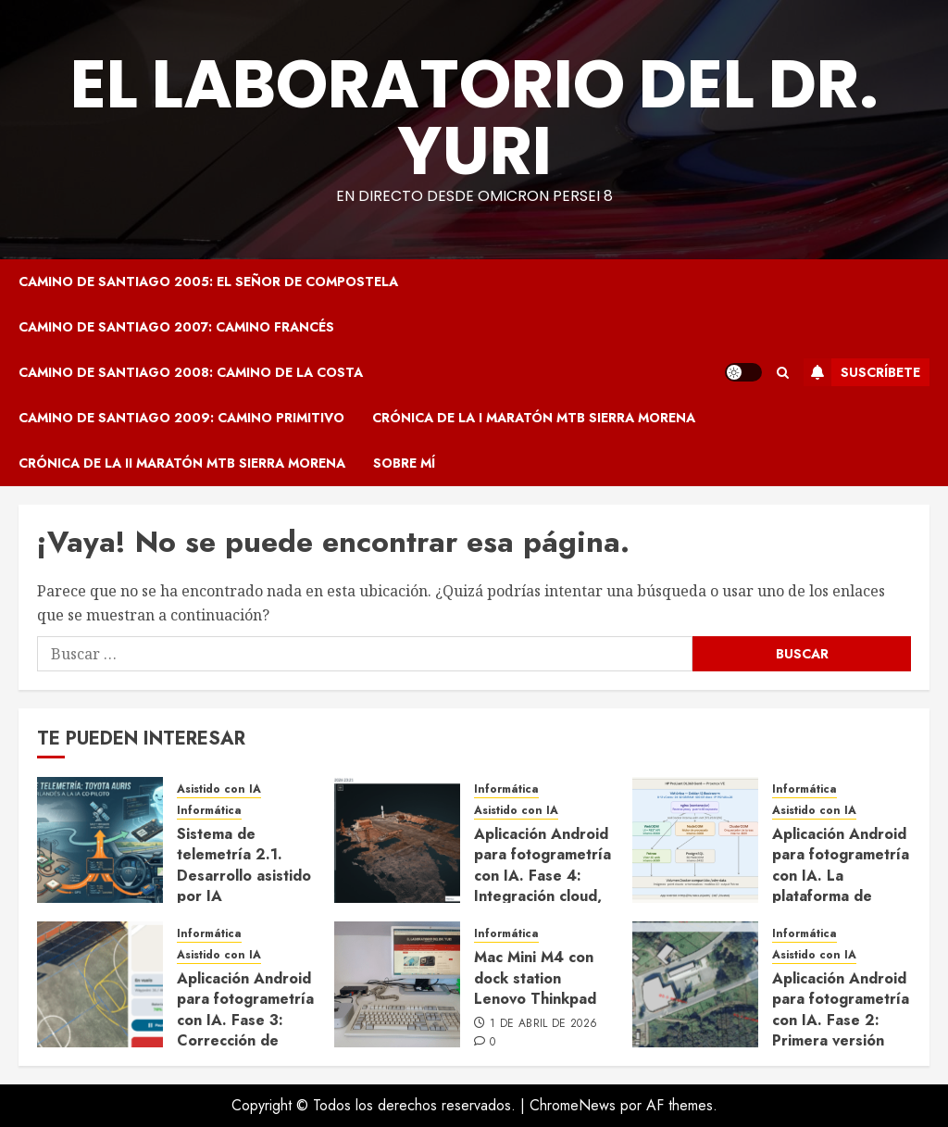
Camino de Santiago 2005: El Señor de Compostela (208, 281)
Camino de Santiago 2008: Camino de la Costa (191, 372)
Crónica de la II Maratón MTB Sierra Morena (182, 463)
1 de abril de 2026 (543, 1024)
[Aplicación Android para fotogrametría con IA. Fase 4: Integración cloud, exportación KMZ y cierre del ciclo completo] (397, 840)
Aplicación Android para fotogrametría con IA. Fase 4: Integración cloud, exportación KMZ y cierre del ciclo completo (542, 896)
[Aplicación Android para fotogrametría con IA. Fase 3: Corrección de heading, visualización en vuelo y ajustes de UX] (100, 984)
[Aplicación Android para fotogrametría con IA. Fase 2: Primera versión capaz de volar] (695, 984)
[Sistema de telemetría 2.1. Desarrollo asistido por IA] (100, 840)
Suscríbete (862, 372)
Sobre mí (404, 463)
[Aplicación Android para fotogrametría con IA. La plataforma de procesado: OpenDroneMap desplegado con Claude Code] (695, 840)
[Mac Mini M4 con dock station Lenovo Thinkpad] (397, 984)
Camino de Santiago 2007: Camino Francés (176, 327)
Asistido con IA (219, 789)
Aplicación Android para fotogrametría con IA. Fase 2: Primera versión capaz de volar (840, 1020)
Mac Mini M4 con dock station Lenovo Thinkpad (535, 977)
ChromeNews (573, 1105)
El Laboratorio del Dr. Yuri (474, 117)
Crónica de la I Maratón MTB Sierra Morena (533, 417)
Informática (209, 811)
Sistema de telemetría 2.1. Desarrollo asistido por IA (244, 865)
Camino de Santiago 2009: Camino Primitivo (181, 417)
